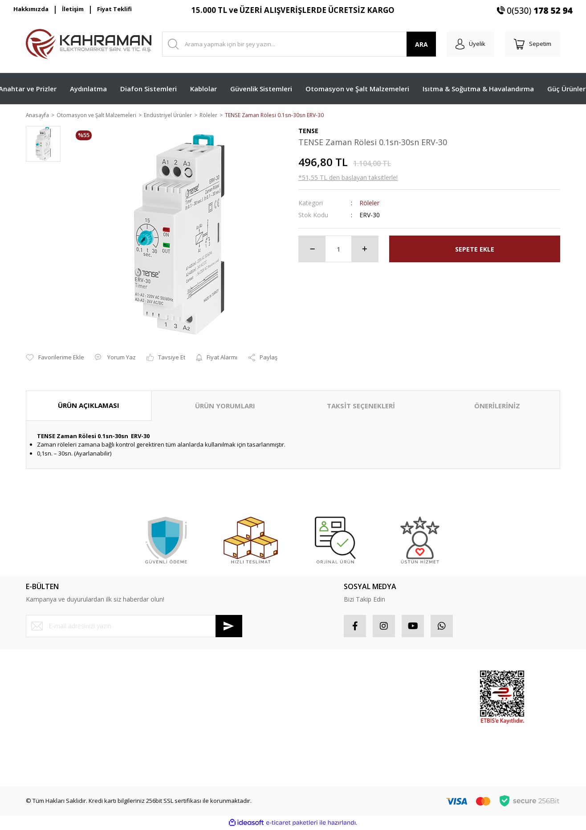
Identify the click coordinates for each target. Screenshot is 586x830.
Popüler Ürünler (410, 695)
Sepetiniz (311, 726)
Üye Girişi (38, 695)
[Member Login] (470, 44)
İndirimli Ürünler (410, 710)
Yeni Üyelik (40, 679)
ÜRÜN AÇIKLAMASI (88, 406)
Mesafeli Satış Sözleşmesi (197, 679)
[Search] (299, 44)
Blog (168, 742)
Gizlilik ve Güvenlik (187, 695)
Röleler (369, 203)
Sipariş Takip (315, 695)
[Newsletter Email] (134, 626)
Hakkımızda (31, 9)
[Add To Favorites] (55, 358)
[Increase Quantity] (364, 250)
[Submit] (229, 626)
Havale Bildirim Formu (55, 742)
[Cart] (532, 44)
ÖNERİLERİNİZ (497, 406)
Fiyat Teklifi (114, 9)
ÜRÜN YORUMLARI (225, 406)
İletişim (73, 9)
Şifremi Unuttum (47, 710)
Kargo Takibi (42, 758)
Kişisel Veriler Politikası (193, 726)
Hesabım (310, 679)
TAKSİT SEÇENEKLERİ (361, 406)
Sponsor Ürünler (411, 679)
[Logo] (88, 44)
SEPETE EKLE (474, 249)
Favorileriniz (314, 710)
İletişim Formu (44, 726)
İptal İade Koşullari (187, 710)
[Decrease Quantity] (312, 250)
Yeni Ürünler (406, 726)
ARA (421, 44)
